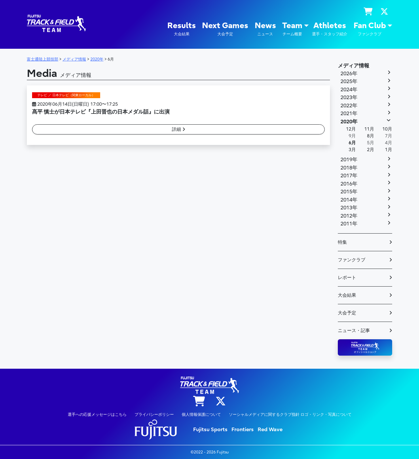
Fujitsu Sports (210, 430)
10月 (387, 129)
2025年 (348, 81)
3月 (352, 149)
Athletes (329, 29)
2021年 (348, 113)
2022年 (348, 106)
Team (292, 29)
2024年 (348, 90)
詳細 (178, 129)
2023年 (348, 97)
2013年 (348, 208)
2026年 (348, 74)
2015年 (348, 192)
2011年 (348, 224)
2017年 (348, 176)
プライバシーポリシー (154, 414)
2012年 (348, 216)
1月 (388, 149)
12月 (351, 129)
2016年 (348, 184)
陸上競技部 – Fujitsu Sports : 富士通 (56, 23)
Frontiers (242, 430)
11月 (369, 129)
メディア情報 (353, 66)
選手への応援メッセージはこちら (97, 414)
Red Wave (270, 430)
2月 (370, 149)
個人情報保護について (201, 414)
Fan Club (370, 29)
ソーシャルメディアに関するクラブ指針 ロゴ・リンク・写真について (290, 414)
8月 (370, 136)
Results (181, 29)
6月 (352, 143)
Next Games (225, 29)
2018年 (348, 168)
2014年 (348, 200)
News (265, 29)
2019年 (348, 160)
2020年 (348, 122)
